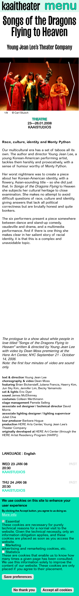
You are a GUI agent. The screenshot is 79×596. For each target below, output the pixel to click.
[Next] (72, 84)
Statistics (13, 552)
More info (9, 514)
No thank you (24, 590)
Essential (13, 521)
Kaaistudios (39, 127)
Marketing (13, 545)
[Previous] (6, 84)
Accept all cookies (57, 590)
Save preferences (18, 577)
